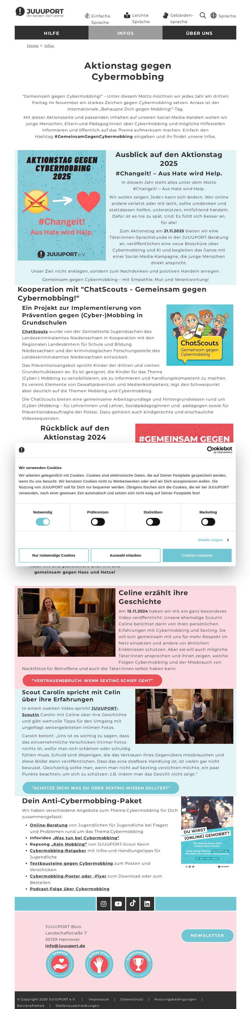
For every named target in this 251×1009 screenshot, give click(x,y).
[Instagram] (104, 904)
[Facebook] (147, 904)
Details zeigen (210, 540)
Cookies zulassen (197, 555)
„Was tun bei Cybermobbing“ (86, 838)
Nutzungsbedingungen (175, 999)
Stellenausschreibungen (78, 1006)
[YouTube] (119, 904)
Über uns (199, 33)
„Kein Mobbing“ (69, 844)
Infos (125, 33)
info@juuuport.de (65, 945)
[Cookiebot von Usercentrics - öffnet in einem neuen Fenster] (210, 450)
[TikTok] (133, 904)
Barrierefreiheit (31, 1006)
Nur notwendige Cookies (53, 555)
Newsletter (207, 935)
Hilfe (51, 33)
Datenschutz (131, 999)
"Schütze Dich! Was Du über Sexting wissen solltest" (101, 788)
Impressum (99, 999)
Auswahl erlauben (125, 555)
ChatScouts (35, 331)
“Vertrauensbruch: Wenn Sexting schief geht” (92, 680)
